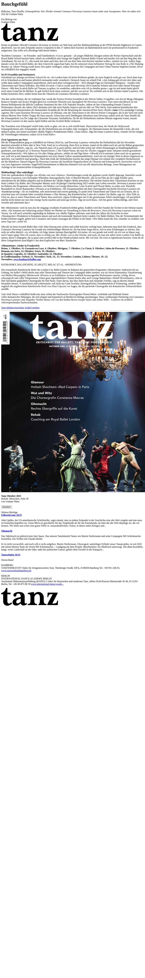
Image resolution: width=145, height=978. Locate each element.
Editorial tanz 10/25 (11, 515)
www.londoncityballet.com (27, 259)
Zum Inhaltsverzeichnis (12, 307)
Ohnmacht (6, 531)
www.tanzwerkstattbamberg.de (16, 570)
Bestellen (6, 507)
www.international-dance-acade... (47, 584)
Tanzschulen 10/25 (10, 554)
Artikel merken (32, 307)
